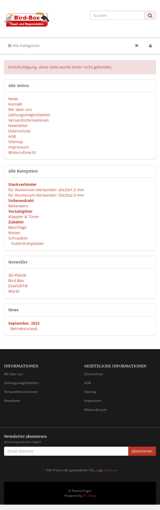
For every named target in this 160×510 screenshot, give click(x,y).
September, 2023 (24, 323)
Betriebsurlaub (24, 328)
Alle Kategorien (24, 45)
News (13, 98)
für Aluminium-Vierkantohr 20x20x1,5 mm (46, 189)
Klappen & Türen (23, 216)
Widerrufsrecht (22, 152)
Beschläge (17, 227)
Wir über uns (20, 109)
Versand (110, 470)
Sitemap (15, 141)
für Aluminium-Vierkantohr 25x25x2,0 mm (46, 195)
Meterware (18, 205)
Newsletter (18, 125)
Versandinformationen (28, 120)
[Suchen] (117, 15)
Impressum (18, 147)
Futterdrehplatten (27, 243)
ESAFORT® (18, 285)
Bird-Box (16, 280)
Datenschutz (19, 130)
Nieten (14, 232)
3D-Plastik (17, 275)
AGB (12, 136)
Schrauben (18, 238)
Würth (14, 291)
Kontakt (15, 104)
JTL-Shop (89, 495)
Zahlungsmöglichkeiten (29, 114)
